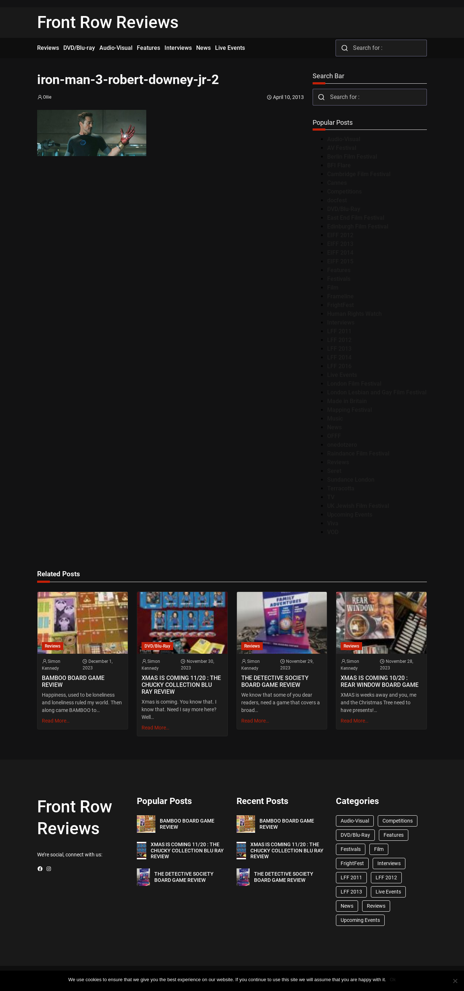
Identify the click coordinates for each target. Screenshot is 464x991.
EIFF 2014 (340, 252)
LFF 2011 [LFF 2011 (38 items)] (351, 877)
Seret (334, 470)
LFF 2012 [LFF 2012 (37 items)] (386, 877)
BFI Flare (339, 165)
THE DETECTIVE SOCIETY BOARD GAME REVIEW (275, 681)
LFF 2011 (339, 331)
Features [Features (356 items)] (394, 835)
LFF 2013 (339, 348)
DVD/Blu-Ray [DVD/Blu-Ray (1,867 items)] (355, 835)
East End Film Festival (355, 217)
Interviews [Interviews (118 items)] (389, 863)
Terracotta (340, 488)
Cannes (337, 182)
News (334, 427)
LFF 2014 (339, 357)
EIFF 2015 (340, 261)
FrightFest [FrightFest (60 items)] (352, 863)
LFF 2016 (339, 366)
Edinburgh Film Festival (357, 226)
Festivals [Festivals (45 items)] (351, 849)
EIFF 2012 (340, 235)
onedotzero (342, 444)
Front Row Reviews (108, 22)
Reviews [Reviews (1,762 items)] (376, 906)
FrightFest (340, 305)
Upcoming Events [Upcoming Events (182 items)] (360, 920)
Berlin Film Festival (352, 156)
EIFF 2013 (340, 243)
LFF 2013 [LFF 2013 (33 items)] (351, 892)
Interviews (340, 322)
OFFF (334, 436)
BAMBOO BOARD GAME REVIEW (73, 681)
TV (330, 497)
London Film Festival (354, 383)
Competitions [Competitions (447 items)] (397, 821)
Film (332, 287)
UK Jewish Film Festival (358, 505)
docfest (337, 200)
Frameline (340, 296)
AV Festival (341, 147)
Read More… (56, 721)
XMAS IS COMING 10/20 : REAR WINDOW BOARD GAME (380, 681)
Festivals (338, 278)
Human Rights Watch (354, 313)
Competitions (344, 191)
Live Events (342, 374)
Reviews (338, 462)
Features (338, 270)
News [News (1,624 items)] (347, 906)
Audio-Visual (343, 139)
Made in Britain (347, 401)
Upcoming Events (349, 514)
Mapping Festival (349, 409)
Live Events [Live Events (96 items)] (388, 892)
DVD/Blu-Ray (343, 209)
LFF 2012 (339, 340)
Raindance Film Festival (358, 453)
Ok (393, 979)
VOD (332, 532)
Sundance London (350, 479)
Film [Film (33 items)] (379, 849)
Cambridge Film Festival (358, 174)
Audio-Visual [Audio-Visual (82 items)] (355, 821)
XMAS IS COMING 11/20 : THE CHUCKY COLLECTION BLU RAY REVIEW (181, 684)
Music (335, 418)
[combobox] (381, 48)
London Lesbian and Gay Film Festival (377, 392)
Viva (332, 523)
